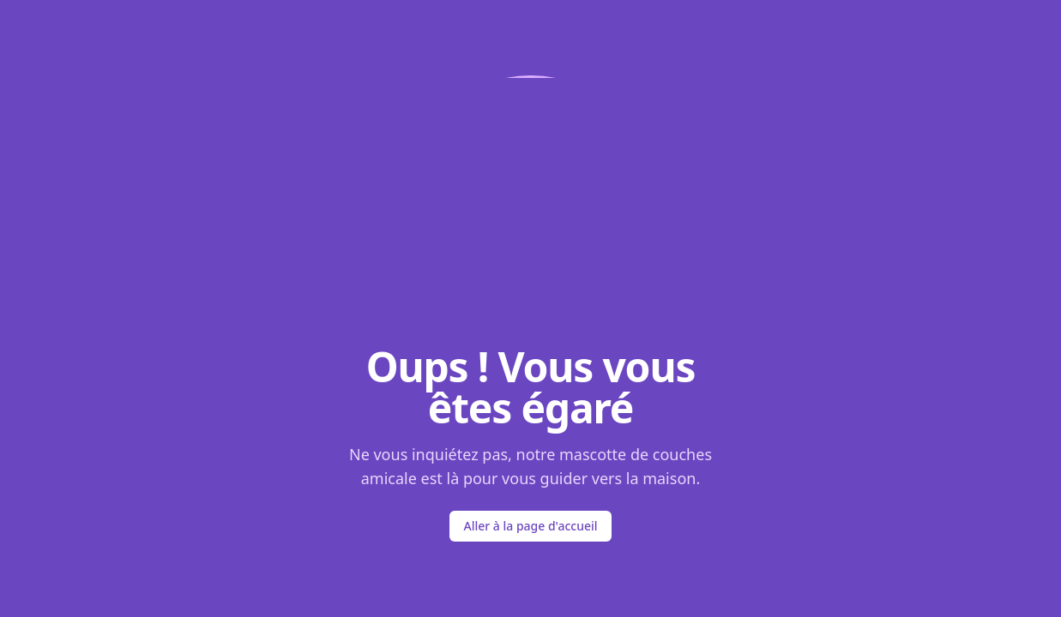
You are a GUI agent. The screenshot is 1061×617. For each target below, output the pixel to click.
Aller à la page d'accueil (530, 526)
